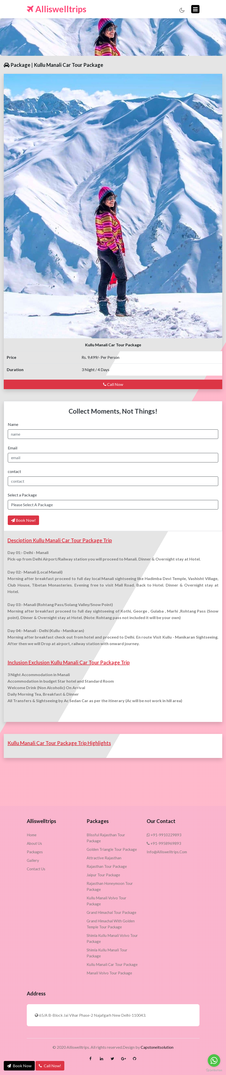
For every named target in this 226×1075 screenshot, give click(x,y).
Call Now (113, 384)
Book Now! (23, 520)
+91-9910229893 (164, 835)
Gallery (33, 860)
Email (12, 447)
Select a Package (22, 494)
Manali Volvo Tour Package (109, 973)
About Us (34, 843)
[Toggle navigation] (195, 9)
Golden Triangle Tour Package (112, 849)
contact (14, 471)
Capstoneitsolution (157, 1047)
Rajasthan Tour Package (107, 866)
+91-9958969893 (164, 843)
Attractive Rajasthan (104, 858)
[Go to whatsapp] (214, 1060)
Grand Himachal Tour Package (111, 912)
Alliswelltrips (56, 9)
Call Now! (50, 1065)
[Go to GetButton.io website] (214, 1069)
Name (13, 424)
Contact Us (36, 869)
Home (32, 835)
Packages (35, 852)
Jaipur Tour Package (103, 875)
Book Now (19, 1065)
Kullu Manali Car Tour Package (112, 964)
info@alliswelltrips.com (167, 852)
